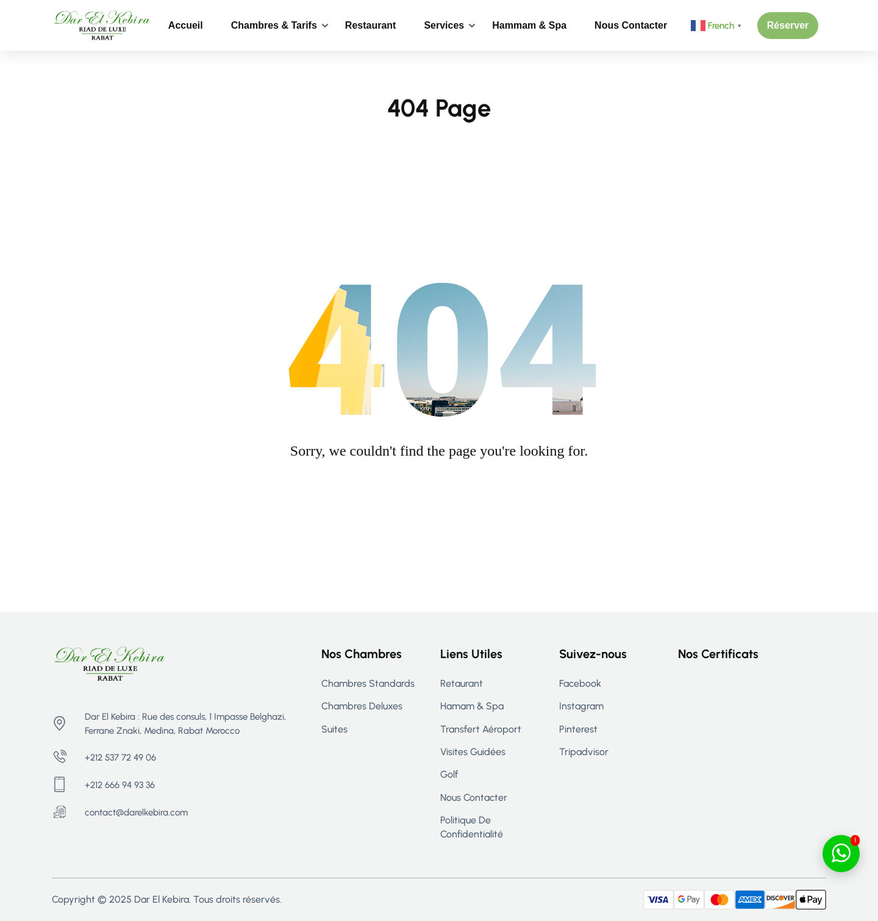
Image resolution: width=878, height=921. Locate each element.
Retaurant (461, 683)
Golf (449, 774)
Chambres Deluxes (361, 706)
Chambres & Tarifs (274, 25)
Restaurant (370, 25)
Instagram (581, 706)
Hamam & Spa (472, 706)
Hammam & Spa (529, 25)
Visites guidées (472, 752)
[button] (788, 25)
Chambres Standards (368, 683)
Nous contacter (630, 25)
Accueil (185, 25)
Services (444, 25)
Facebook (580, 683)
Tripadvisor (584, 752)
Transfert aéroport (480, 729)
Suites (334, 729)
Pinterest (578, 729)
